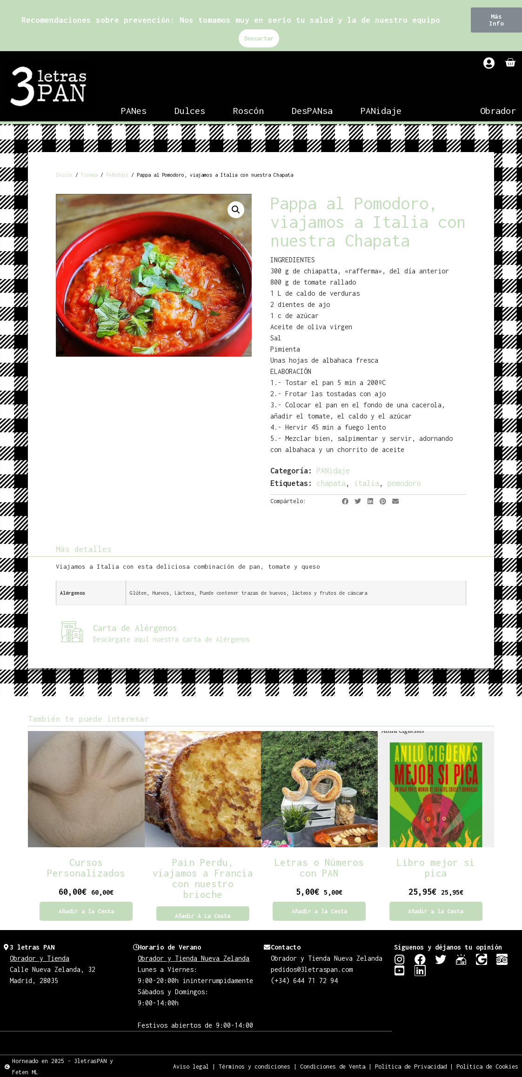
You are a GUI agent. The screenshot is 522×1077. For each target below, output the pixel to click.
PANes (134, 110)
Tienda (89, 175)
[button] (496, 20)
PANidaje (381, 110)
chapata (331, 483)
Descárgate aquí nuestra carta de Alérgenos (171, 639)
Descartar (259, 38)
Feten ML (25, 1071)
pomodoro (404, 483)
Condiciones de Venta (332, 1066)
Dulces (189, 110)
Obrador (498, 110)
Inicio (64, 175)
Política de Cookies (487, 1066)
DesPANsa (312, 110)
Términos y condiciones (254, 1066)
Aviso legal (191, 1066)
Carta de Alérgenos (135, 628)
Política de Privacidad (411, 1066)
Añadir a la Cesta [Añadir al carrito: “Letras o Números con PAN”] (319, 911)
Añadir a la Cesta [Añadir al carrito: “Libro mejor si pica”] (435, 911)
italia (366, 483)
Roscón (248, 110)
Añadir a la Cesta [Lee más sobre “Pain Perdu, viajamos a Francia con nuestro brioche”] (202, 915)
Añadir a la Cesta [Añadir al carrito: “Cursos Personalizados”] (86, 911)
